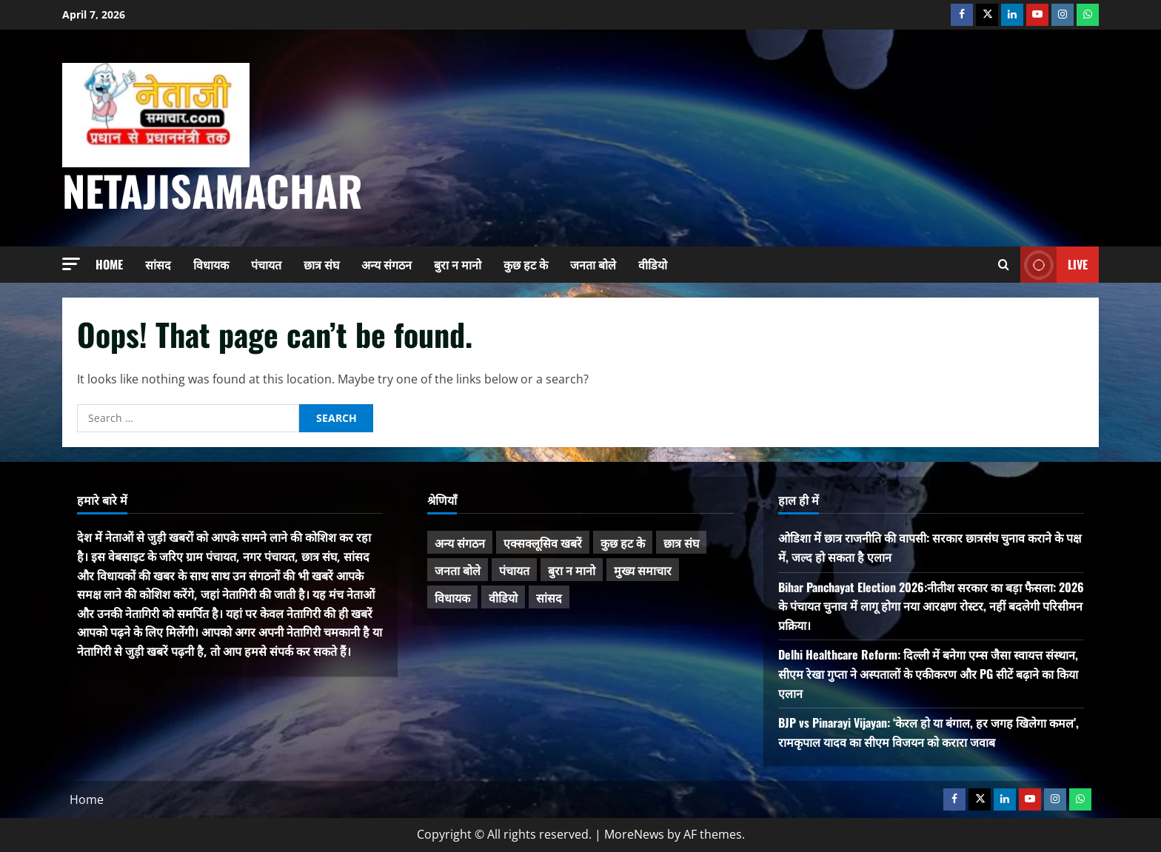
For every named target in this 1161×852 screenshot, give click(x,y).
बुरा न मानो (457, 264)
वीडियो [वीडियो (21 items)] (503, 597)
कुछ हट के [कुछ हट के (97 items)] (622, 542)
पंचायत (266, 264)
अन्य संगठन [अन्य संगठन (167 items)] (460, 542)
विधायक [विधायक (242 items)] (452, 597)
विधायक (211, 264)
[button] (71, 264)
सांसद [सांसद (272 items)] (549, 597)
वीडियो (652, 264)
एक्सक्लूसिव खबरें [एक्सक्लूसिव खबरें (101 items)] (542, 542)
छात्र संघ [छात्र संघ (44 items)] (681, 542)
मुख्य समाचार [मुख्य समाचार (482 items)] (643, 570)
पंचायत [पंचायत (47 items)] (514, 570)
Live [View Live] (1054, 264)
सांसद (158, 264)
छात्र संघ (321, 264)
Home (109, 264)
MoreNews (634, 834)
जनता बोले (593, 264)
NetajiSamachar (212, 190)
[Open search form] (1003, 264)
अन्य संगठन (386, 264)
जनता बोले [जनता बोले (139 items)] (458, 570)
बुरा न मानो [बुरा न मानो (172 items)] (571, 570)
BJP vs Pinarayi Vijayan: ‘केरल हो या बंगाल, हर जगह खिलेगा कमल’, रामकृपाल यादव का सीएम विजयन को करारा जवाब (928, 732)
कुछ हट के (525, 264)
